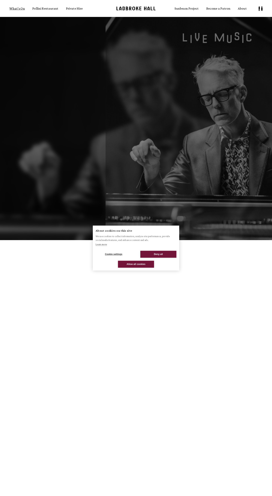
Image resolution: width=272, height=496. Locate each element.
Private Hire (74, 8)
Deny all (158, 254)
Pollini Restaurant (45, 8)
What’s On (17, 8)
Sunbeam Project (187, 8)
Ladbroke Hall (136, 8)
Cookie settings (113, 254)
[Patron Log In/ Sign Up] (260, 8)
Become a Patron (218, 8)
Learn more (101, 244)
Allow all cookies (136, 264)
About (242, 8)
